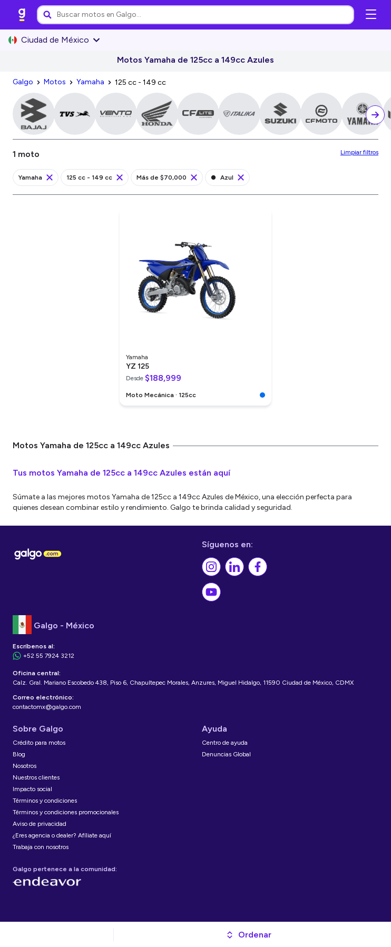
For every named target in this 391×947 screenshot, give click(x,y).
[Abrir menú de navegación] (371, 14)
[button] (248, 934)
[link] (22, 14)
